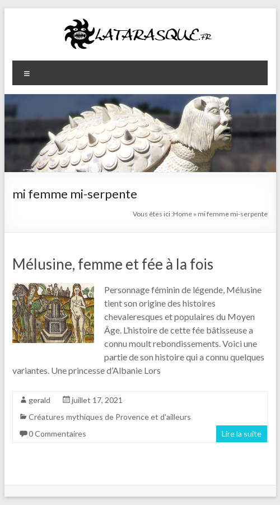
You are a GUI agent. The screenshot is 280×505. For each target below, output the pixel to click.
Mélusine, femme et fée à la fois (112, 264)
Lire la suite (242, 433)
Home (182, 214)
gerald (39, 400)
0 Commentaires (57, 433)
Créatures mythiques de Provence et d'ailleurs (110, 416)
